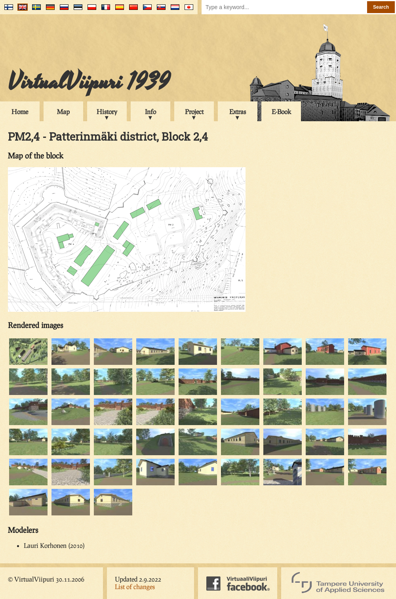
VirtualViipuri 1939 (89, 82)
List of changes (135, 586)
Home (19, 111)
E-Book (281, 111)
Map (63, 111)
